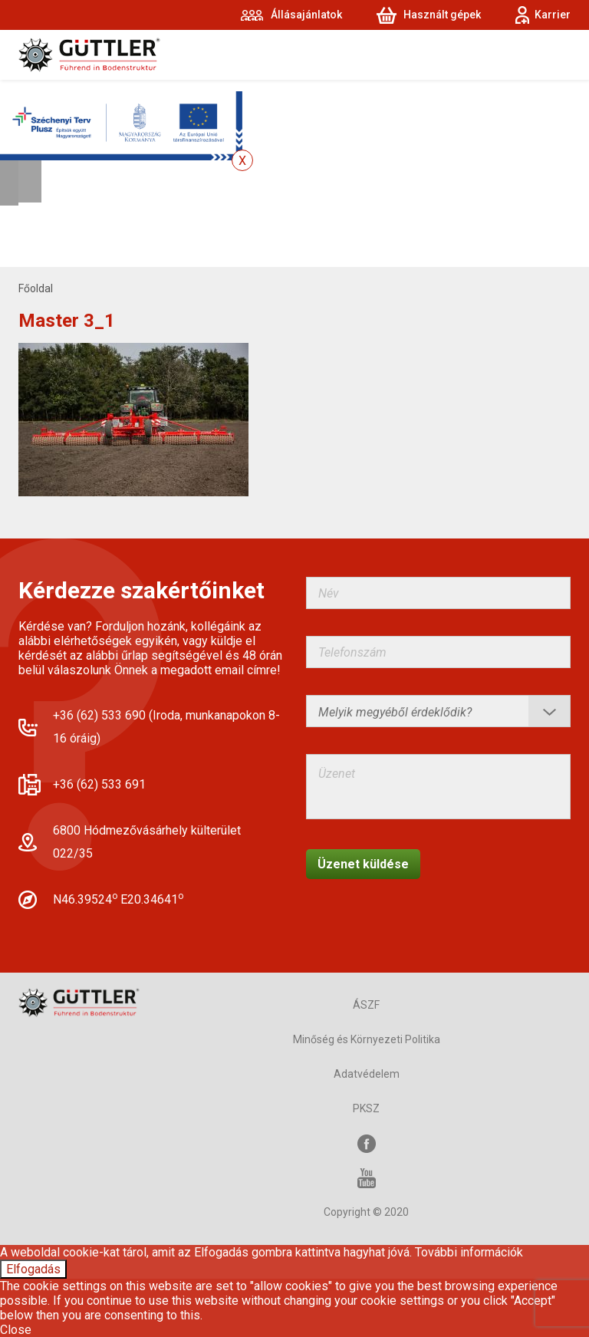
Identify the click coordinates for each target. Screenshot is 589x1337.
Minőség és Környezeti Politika (366, 1039)
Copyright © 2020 (366, 1212)
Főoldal (35, 288)
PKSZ (366, 1108)
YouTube (366, 1178)
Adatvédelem (367, 1074)
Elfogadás (33, 1269)
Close (15, 1329)
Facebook (366, 1143)
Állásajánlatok (306, 14)
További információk (469, 1252)
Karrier (553, 14)
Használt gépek (442, 14)
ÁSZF (366, 1005)
